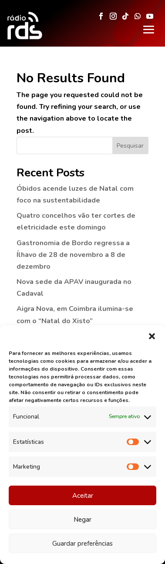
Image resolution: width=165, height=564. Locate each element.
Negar (82, 519)
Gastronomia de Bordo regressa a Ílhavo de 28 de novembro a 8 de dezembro (73, 254)
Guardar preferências (82, 543)
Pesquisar (130, 146)
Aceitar (82, 495)
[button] (152, 336)
